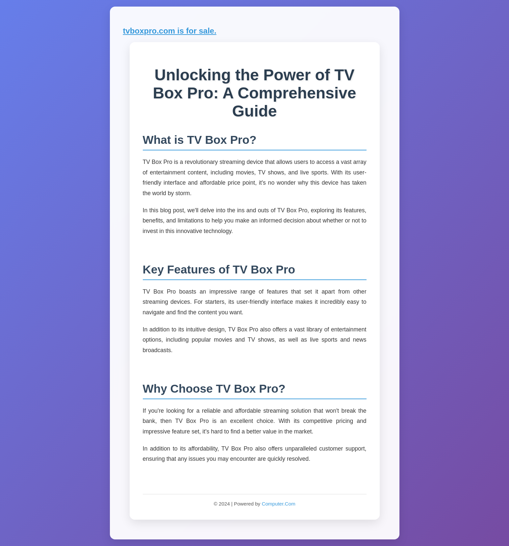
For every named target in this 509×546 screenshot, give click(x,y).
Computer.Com (278, 504)
